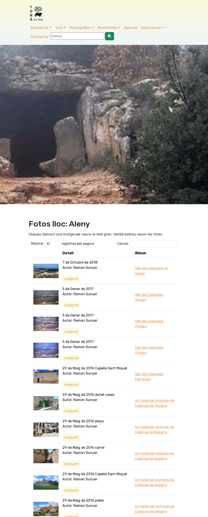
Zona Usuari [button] (151, 27)
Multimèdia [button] (107, 27)
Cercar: (147, 243)
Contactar (39, 36)
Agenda (130, 27)
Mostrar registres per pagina (62, 243)
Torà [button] (59, 27)
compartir (71, 279)
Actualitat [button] (39, 27)
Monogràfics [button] (80, 27)
